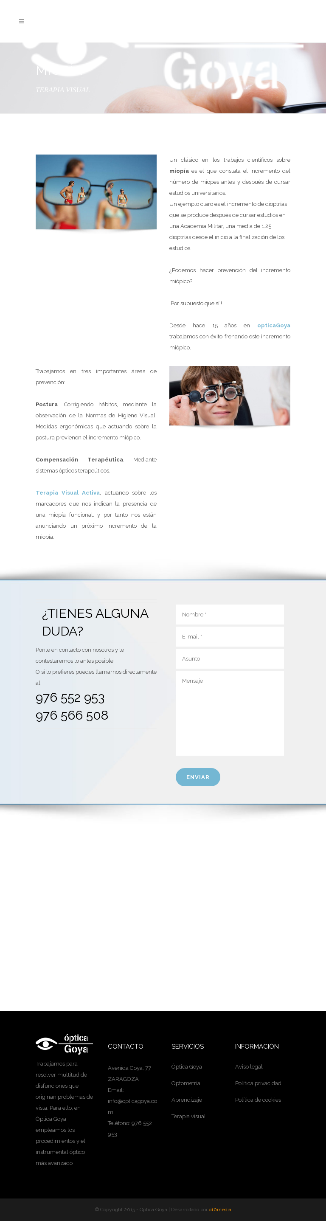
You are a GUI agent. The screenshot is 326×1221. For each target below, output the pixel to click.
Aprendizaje (186, 1100)
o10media (220, 1210)
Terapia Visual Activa (68, 493)
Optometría (185, 1083)
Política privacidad (258, 1083)
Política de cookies (258, 1100)
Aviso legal (249, 1066)
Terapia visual (188, 1116)
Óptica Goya (186, 1066)
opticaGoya (273, 325)
